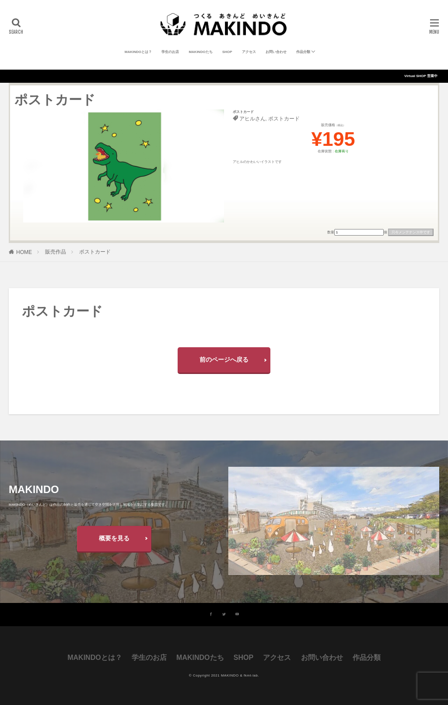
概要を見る (114, 538)
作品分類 (303, 52)
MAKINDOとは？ (138, 52)
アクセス (249, 52)
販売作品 (55, 252)
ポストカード (284, 119)
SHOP (227, 52)
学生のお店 (170, 52)
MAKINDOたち (200, 52)
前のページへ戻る (224, 359)
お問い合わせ (276, 52)
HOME (24, 252)
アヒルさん (252, 119)
